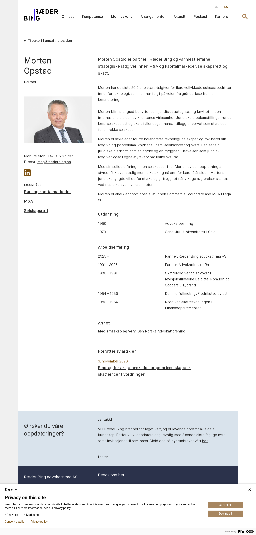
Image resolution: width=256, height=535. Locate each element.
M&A (28, 201)
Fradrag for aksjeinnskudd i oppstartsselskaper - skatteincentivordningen (144, 371)
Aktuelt (179, 16)
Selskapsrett (36, 211)
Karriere (221, 16)
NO (226, 7)
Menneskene (122, 16)
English (11, 489)
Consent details (14, 521)
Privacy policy (39, 521)
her (205, 441)
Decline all (225, 513)
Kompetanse (92, 16)
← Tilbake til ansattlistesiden (48, 41)
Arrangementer (153, 16)
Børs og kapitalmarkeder (47, 192)
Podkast (200, 16)
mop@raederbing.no (54, 162)
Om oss (68, 16)
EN (216, 7)
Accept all (225, 505)
